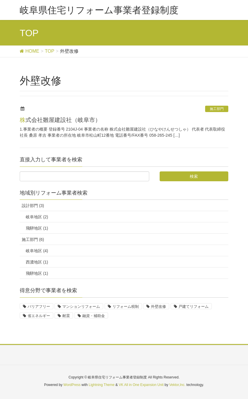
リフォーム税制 (125, 306)
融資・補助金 (93, 316)
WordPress (72, 385)
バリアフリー (39, 306)
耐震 (66, 316)
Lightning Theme (101, 385)
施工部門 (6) (33, 239)
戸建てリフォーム (193, 306)
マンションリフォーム (81, 306)
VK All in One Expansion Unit (141, 385)
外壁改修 (158, 306)
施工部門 (217, 109)
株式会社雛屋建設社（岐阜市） (60, 120)
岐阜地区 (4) (37, 250)
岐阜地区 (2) (37, 217)
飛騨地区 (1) (37, 228)
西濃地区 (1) (37, 262)
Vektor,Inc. (177, 385)
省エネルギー (39, 316)
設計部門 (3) (33, 205)
